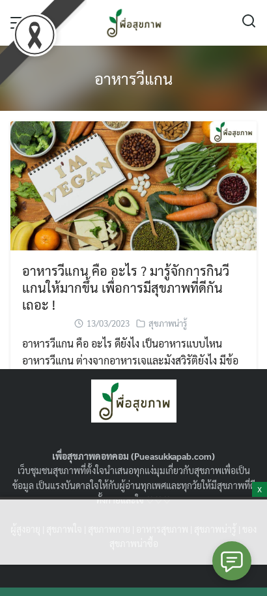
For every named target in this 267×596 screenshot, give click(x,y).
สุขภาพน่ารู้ (167, 323)
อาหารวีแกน (133, 78)
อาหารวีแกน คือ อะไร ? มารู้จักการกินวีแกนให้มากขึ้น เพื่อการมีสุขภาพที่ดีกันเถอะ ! (125, 287)
